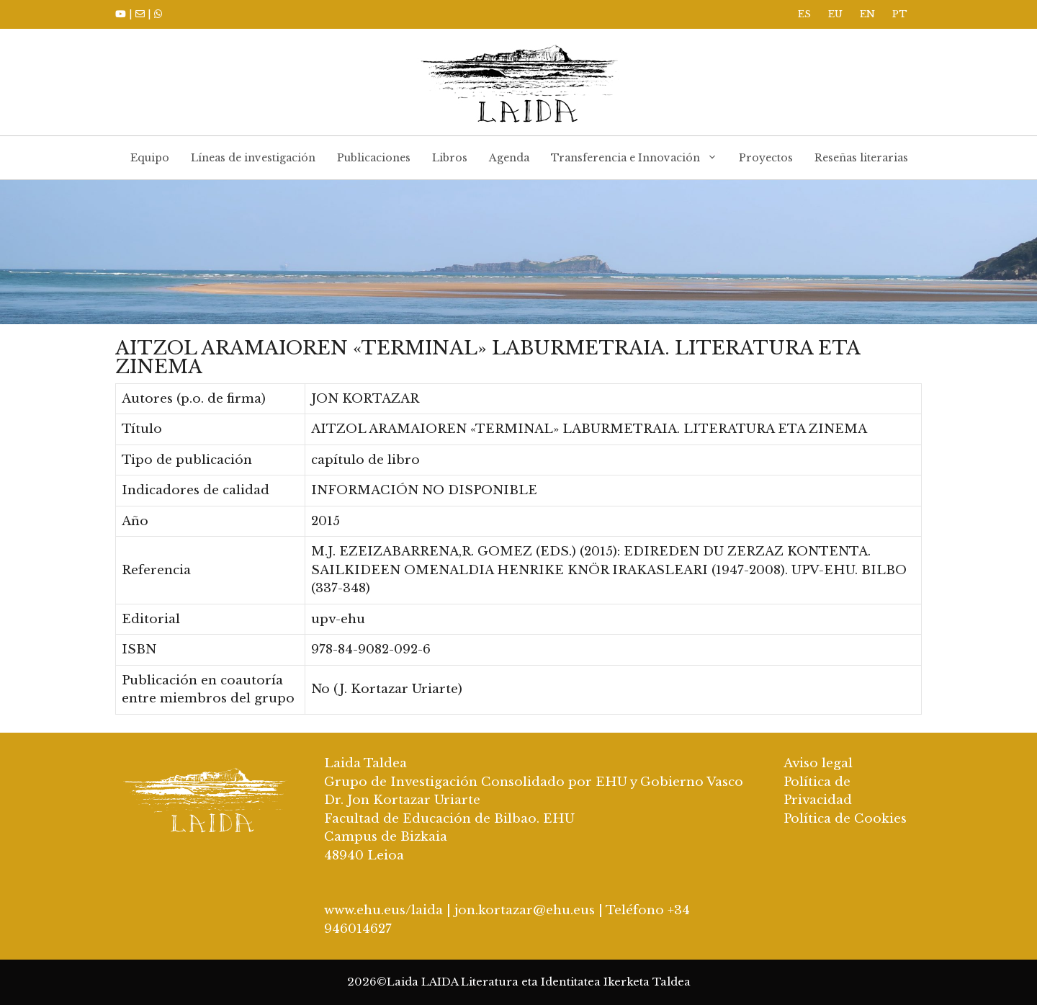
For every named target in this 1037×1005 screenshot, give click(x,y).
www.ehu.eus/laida (383, 910)
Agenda (509, 157)
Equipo (149, 157)
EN (867, 14)
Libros (449, 157)
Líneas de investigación (253, 157)
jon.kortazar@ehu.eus (524, 910)
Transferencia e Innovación (639, 157)
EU (835, 14)
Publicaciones (373, 157)
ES (804, 14)
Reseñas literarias (861, 157)
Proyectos (766, 157)
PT (899, 14)
